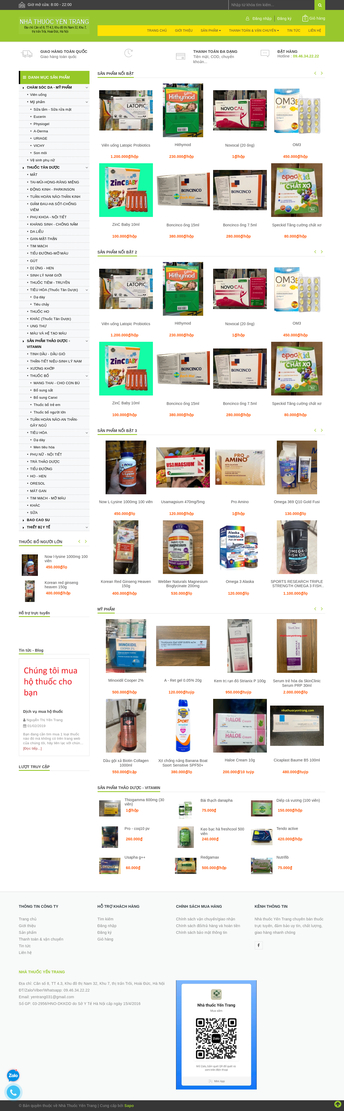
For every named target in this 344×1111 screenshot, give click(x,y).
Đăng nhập (262, 18)
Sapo (129, 1105)
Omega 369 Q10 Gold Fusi (297, 502)
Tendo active (287, 828)
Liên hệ (315, 30)
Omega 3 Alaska (240, 581)
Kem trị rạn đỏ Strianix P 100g (240, 681)
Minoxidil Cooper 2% (126, 680)
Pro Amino (240, 502)
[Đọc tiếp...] (32, 748)
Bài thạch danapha (216, 800)
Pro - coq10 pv (137, 828)
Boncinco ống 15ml (183, 225)
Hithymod (183, 145)
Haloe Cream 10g (240, 760)
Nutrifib (283, 857)
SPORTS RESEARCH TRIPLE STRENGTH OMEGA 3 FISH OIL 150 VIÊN (297, 585)
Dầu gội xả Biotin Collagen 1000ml (126, 762)
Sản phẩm (211, 30)
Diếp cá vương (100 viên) (298, 800)
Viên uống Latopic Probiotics (126, 145)
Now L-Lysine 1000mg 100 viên (126, 502)
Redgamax (209, 857)
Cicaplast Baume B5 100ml (297, 760)
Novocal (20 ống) (240, 145)
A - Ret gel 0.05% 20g (183, 680)
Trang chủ (157, 30)
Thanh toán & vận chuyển (254, 30)
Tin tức (293, 30)
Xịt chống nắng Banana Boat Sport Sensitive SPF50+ (182, 762)
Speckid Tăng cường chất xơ (297, 225)
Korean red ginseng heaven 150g (61, 584)
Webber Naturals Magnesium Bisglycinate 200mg (183, 583)
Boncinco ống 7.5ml (240, 225)
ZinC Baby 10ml (126, 224)
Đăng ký (284, 18)
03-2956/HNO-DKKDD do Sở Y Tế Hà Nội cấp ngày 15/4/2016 (87, 1003)
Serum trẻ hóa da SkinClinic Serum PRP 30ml (297, 683)
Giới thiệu (184, 30)
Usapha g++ (135, 857)
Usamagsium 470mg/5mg (183, 502)
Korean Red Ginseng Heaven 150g (126, 583)
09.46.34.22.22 (306, 56)
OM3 (297, 145)
